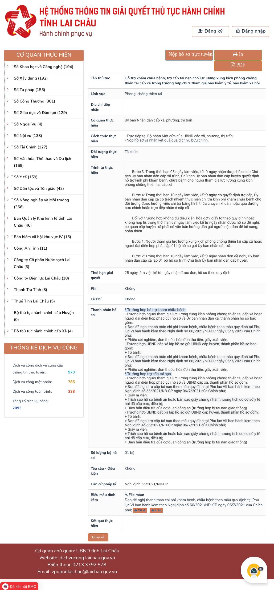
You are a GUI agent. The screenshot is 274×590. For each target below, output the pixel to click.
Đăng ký (210, 31)
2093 (17, 408)
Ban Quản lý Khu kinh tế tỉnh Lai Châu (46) (43, 222)
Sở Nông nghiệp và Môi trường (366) (41, 204)
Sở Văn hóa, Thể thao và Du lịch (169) (42, 162)
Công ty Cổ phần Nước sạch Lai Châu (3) (42, 263)
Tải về (139, 510)
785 (71, 381)
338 (71, 391)
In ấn (156, 510)
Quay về (98, 537)
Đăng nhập (251, 31)
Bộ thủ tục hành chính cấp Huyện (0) (44, 316)
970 (71, 372)
